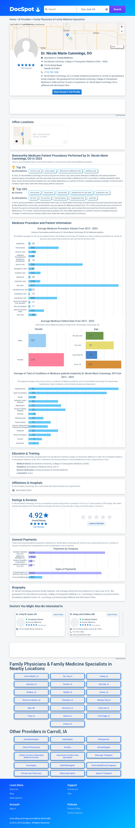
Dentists (67, 747)
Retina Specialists (67, 773)
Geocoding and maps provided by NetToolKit (30, 818)
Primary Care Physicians (31, 773)
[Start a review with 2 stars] (86, 517)
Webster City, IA (103, 700)
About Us (14, 789)
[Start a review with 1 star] (83, 517)
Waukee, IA (31, 692)
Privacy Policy (74, 808)
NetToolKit (14, 25)
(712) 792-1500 (51, 72)
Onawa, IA (103, 692)
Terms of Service (75, 813)
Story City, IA (103, 708)
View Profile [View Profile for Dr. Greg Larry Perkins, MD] (112, 614)
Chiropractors (103, 739)
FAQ (69, 793)
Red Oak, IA (104, 684)
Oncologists (31, 765)
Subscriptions (16, 798)
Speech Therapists (104, 773)
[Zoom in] (122, 27)
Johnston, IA (31, 684)
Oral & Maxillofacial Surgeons (103, 765)
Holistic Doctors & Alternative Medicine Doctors (31, 756)
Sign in (13, 808)
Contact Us (73, 789)
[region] (67, 36)
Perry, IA (31, 716)
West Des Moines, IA (31, 700)
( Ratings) (26, 68)
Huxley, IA (104, 676)
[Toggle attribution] (16, 141)
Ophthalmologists (67, 765)
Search (117, 9)
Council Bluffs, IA (31, 676)
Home (13, 19)
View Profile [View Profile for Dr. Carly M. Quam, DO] (58, 614)
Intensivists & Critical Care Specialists (67, 756)
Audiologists (67, 739)
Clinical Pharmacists (31, 747)
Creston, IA (67, 684)
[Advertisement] (67, 106)
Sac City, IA (67, 676)
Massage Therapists (104, 755)
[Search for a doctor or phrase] (60, 9)
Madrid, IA (67, 692)
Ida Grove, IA (67, 708)
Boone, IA (67, 716)
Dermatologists (103, 747)
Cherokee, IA (67, 700)
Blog (12, 793)
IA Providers (24, 19)
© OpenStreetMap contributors (32, 25)
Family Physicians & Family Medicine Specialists (59, 19)
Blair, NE (31, 708)
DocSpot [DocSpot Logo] (24, 9)
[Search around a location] (93, 9)
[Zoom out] (122, 31)
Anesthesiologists (31, 739)
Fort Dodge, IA (104, 716)
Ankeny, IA (67, 724)
